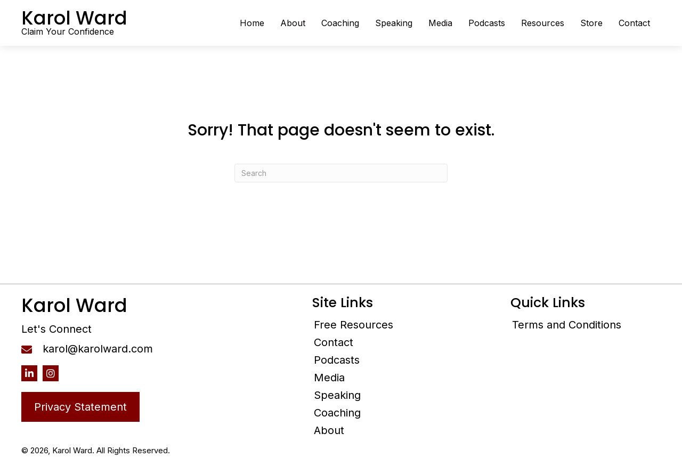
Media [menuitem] (329, 377)
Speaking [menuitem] (337, 395)
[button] (29, 373)
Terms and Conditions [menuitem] (566, 324)
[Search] (341, 173)
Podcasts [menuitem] (337, 360)
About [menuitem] (329, 430)
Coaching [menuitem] (337, 412)
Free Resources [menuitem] (353, 324)
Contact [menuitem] (333, 342)
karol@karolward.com (98, 348)
